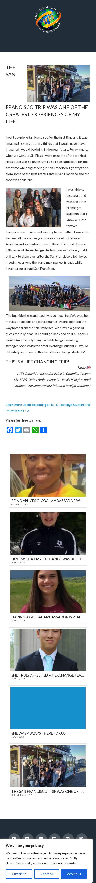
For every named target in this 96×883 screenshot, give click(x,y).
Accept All (74, 874)
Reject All (46, 874)
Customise (19, 874)
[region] (46, 861)
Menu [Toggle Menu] (15, 37)
